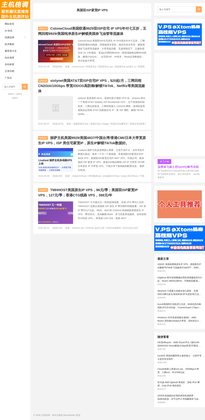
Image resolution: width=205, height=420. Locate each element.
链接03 (15, 98)
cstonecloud (78, 66)
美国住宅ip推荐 (137, 124)
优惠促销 (9, 37)
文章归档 (9, 71)
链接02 (19, 94)
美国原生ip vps (105, 66)
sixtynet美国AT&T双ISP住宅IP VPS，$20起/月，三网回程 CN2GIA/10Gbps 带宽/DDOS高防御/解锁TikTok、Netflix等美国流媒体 (91, 86)
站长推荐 (9, 57)
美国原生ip (91, 66)
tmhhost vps (78, 228)
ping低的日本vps (111, 176)
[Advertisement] (179, 105)
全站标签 (9, 64)
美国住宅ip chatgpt (99, 124)
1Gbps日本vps (79, 176)
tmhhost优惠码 (113, 228)
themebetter (69, 415)
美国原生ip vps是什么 (125, 66)
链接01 (11, 94)
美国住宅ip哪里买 (119, 124)
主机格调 (15, 9)
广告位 (8, 77)
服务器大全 (11, 50)
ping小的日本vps (129, 176)
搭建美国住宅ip (80, 124)
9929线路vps (94, 176)
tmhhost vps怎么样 (95, 228)
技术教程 (9, 44)
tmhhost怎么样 (130, 228)
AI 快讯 (8, 30)
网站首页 (9, 24)
